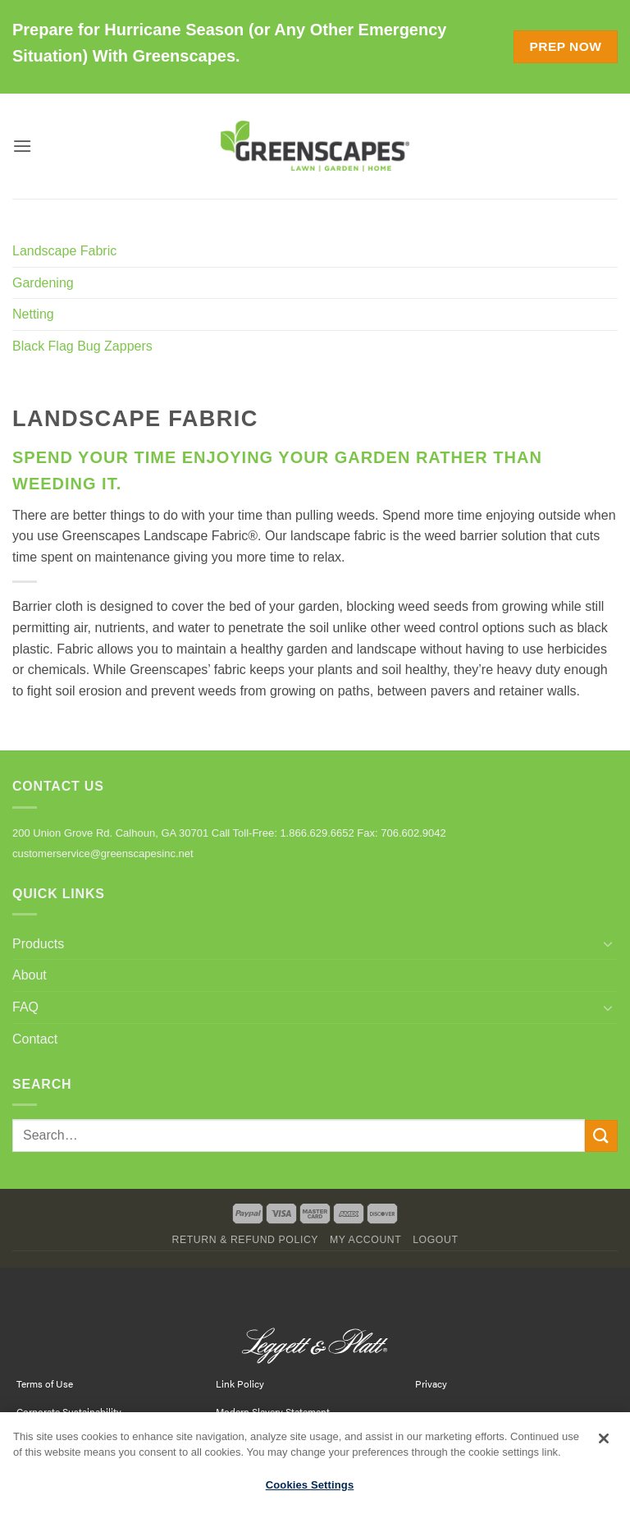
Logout (435, 1240)
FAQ (25, 1007)
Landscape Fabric (64, 251)
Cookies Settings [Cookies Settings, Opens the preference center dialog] (310, 1492)
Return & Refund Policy (244, 1240)
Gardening (43, 283)
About (29, 975)
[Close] (604, 1446)
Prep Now (565, 46)
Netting (33, 314)
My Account (365, 1240)
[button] (22, 146)
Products (38, 944)
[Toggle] (608, 943)
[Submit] (601, 1136)
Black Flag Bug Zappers (82, 346)
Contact (34, 1039)
